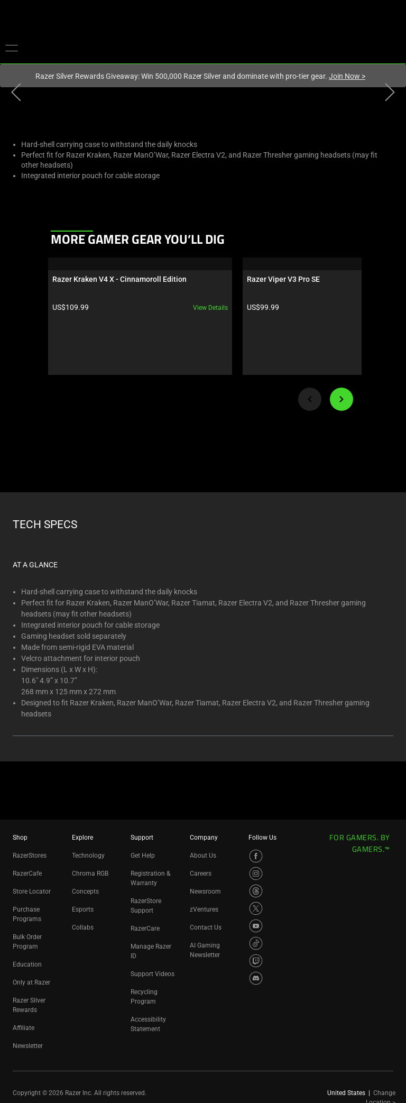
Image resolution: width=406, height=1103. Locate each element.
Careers (200, 873)
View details (122, 307)
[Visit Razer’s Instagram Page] (255, 873)
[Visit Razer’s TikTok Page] (255, 943)
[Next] (341, 399)
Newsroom (205, 891)
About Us (203, 855)
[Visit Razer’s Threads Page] (255, 891)
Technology (88, 855)
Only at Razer (31, 982)
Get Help (143, 855)
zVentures (204, 909)
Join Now (347, 76)
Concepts (85, 891)
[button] (11, 47)
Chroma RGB (90, 873)
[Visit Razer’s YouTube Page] (255, 925)
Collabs (83, 927)
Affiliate (23, 1028)
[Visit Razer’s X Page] (255, 908)
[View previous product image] (16, 94)
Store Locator (32, 891)
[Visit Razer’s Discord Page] (255, 978)
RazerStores (30, 855)
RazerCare (145, 928)
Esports (83, 909)
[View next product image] (390, 94)
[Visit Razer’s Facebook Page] (255, 856)
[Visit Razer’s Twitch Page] (255, 960)
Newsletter (28, 1046)
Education (27, 964)
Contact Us (206, 927)
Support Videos (152, 974)
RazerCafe (27, 873)
